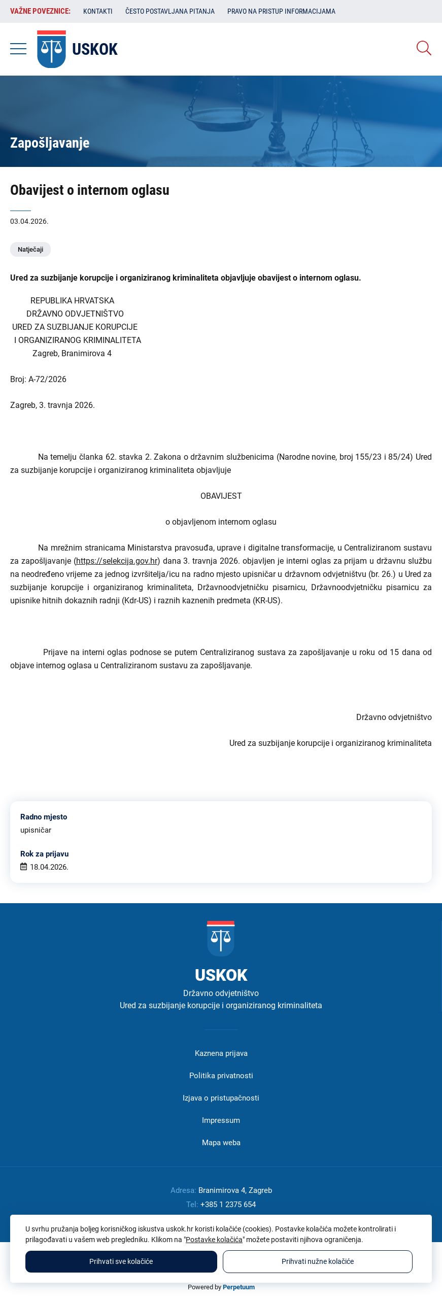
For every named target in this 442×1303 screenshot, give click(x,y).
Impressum (221, 1120)
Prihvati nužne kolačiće (318, 1261)
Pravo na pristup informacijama (281, 11)
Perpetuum (239, 1287)
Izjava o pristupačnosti (221, 1098)
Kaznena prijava (221, 1053)
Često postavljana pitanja (170, 11)
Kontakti (98, 11)
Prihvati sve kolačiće (121, 1261)
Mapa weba (221, 1142)
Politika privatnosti (221, 1075)
